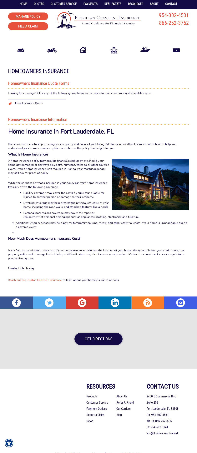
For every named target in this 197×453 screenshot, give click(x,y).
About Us (121, 387)
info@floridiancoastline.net (162, 424)
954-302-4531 (174, 15)
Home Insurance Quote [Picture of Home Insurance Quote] (28, 104)
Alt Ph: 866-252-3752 (160, 412)
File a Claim (28, 26)
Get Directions (98, 330)
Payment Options (96, 400)
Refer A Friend (125, 394)
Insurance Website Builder (125, 445)
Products (92, 387)
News (89, 412)
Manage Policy (28, 16)
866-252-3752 (174, 23)
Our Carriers (123, 400)
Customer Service (97, 394)
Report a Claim (95, 406)
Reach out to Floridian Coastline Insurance (35, 281)
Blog (119, 406)
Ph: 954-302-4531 (158, 406)
